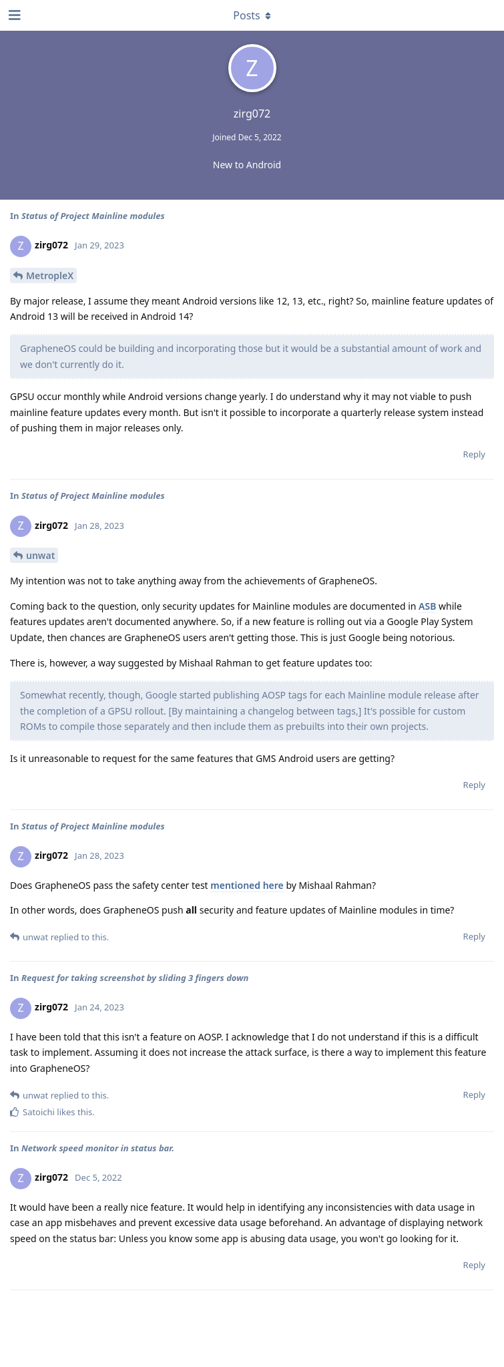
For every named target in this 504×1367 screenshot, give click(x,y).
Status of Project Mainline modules (93, 216)
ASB (427, 606)
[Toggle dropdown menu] (252, 15)
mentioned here (246, 885)
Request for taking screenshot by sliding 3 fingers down (134, 978)
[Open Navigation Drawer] (13, 15)
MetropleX (49, 275)
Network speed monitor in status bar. (97, 1148)
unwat (40, 555)
